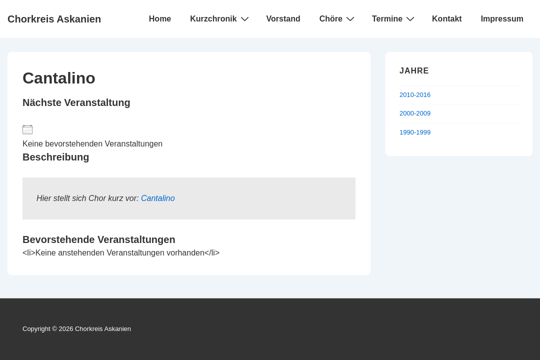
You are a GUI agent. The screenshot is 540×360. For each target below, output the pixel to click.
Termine (394, 19)
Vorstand (283, 18)
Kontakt (447, 18)
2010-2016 (415, 94)
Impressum (502, 18)
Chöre (338, 19)
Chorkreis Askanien (54, 19)
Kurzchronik (220, 19)
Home (160, 18)
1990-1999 (415, 132)
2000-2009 (415, 113)
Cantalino (158, 198)
